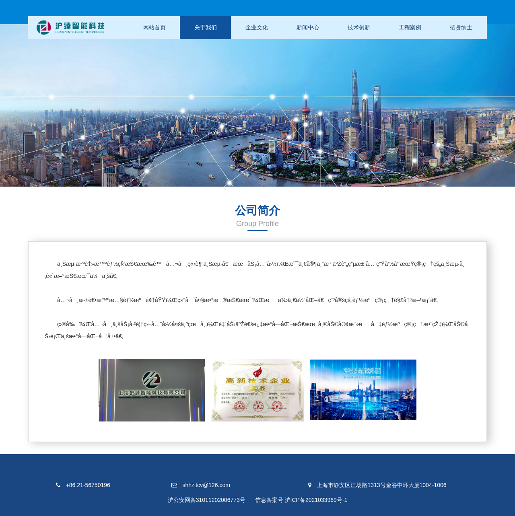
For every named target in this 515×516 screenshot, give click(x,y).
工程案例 (410, 27)
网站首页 (154, 27)
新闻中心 (308, 27)
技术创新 (359, 27)
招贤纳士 (461, 27)
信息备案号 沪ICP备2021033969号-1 (301, 500)
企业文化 (256, 27)
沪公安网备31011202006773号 (206, 500)
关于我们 (205, 27)
